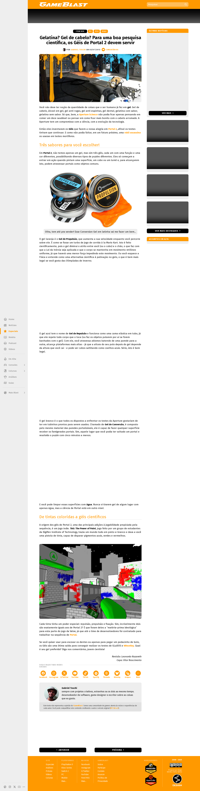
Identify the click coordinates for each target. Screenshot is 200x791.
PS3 (96, 31)
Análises (49, 768)
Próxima (117, 750)
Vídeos (49, 774)
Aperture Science (88, 114)
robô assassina (132, 132)
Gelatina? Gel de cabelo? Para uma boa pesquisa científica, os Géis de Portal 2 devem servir (90, 40)
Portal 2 (112, 129)
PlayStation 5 (67, 764)
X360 (104, 31)
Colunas (49, 778)
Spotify (96, 674)
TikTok (85, 674)
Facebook (43, 674)
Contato (101, 771)
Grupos (128, 674)
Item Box (80, 31)
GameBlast (78, 706)
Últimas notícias (158, 31)
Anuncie (101, 774)
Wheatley (129, 645)
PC (90, 31)
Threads (106, 674)
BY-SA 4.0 (114, 708)
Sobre (100, 764)
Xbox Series (66, 768)
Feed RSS (85, 778)
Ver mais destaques (166, 231)
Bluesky (117, 674)
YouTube (74, 674)
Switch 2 (65, 771)
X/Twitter (64, 674)
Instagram (53, 674)
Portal (73, 634)
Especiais (50, 764)
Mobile (64, 778)
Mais (138, 674)
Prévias (49, 771)
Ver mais (167, 113)
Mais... (64, 781)
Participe (101, 768)
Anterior (64, 750)
